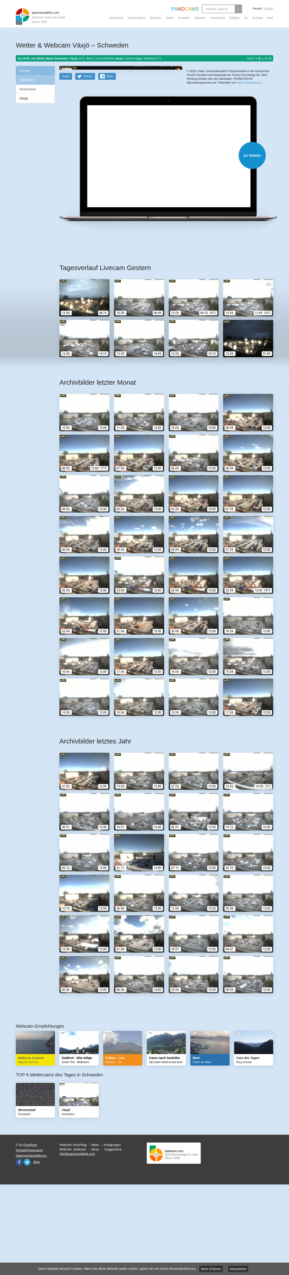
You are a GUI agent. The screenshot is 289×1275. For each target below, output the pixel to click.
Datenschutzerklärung (31, 1243)
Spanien (200, 17)
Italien (169, 17)
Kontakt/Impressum (29, 1238)
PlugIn (66, 164)
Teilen (109, 164)
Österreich (116, 17)
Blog (36, 1250)
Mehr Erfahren (211, 1269)
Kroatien (184, 17)
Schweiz (155, 17)
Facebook (19, 1250)
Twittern (88, 164)
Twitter (27, 1250)
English (268, 8)
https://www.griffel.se (249, 155)
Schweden (26, 80)
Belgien (234, 17)
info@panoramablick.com (77, 1242)
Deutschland (136, 17)
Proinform (30, 1233)
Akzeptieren (238, 1269)
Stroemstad (27, 89)
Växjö (23, 98)
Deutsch (257, 8)
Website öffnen (161, 243)
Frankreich (217, 17)
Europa (257, 17)
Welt (270, 17)
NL (246, 17)
